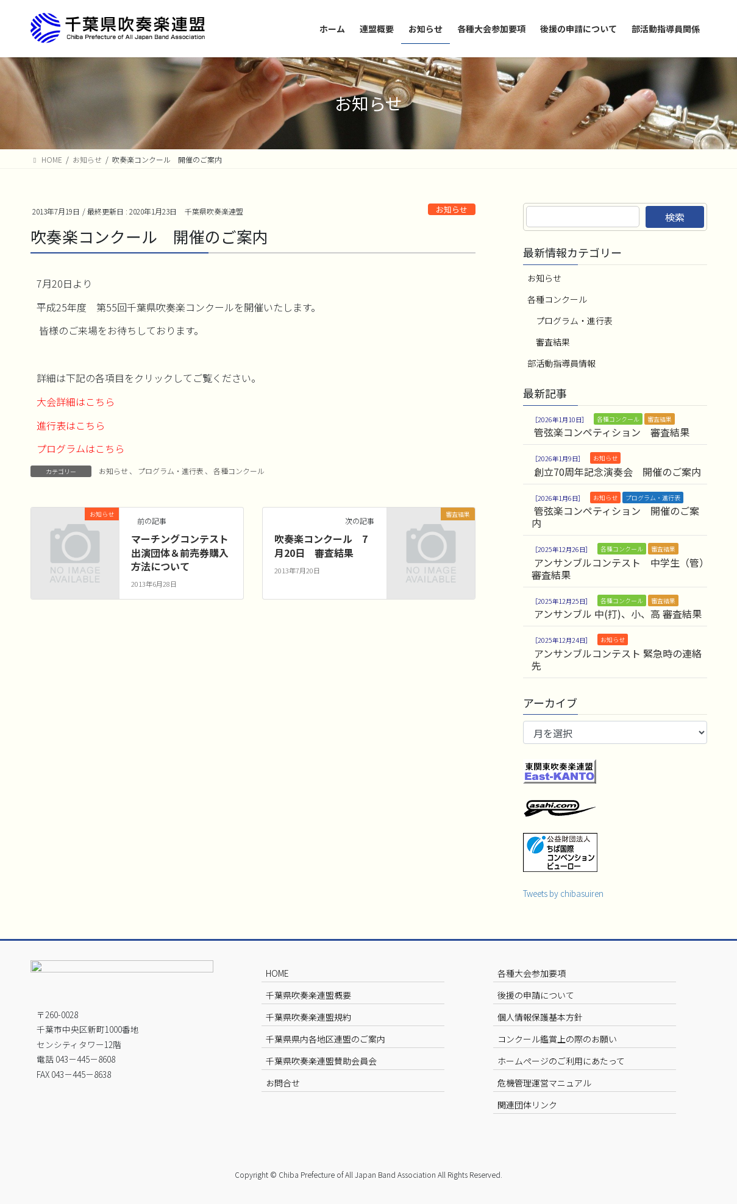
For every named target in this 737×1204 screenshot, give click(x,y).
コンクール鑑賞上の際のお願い (557, 1039)
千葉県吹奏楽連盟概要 (308, 995)
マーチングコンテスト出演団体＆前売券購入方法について (180, 552)
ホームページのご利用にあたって (561, 1061)
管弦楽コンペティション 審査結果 (611, 432)
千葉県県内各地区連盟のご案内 (325, 1039)
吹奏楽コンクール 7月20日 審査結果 (321, 545)
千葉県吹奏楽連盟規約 (308, 1017)
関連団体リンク (527, 1105)
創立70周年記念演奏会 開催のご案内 (617, 471)
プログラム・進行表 (171, 471)
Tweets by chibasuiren (563, 893)
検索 (675, 217)
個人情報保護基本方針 (540, 1017)
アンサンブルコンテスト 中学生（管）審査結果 (618, 568)
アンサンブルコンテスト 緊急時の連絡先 (617, 659)
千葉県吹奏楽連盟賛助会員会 (321, 1061)
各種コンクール (239, 471)
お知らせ (452, 209)
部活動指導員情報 (561, 363)
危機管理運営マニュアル (544, 1083)
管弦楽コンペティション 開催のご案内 (615, 516)
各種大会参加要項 (531, 973)
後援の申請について (535, 995)
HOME (277, 973)
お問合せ (283, 1083)
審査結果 (553, 342)
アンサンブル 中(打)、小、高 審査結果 (618, 613)
